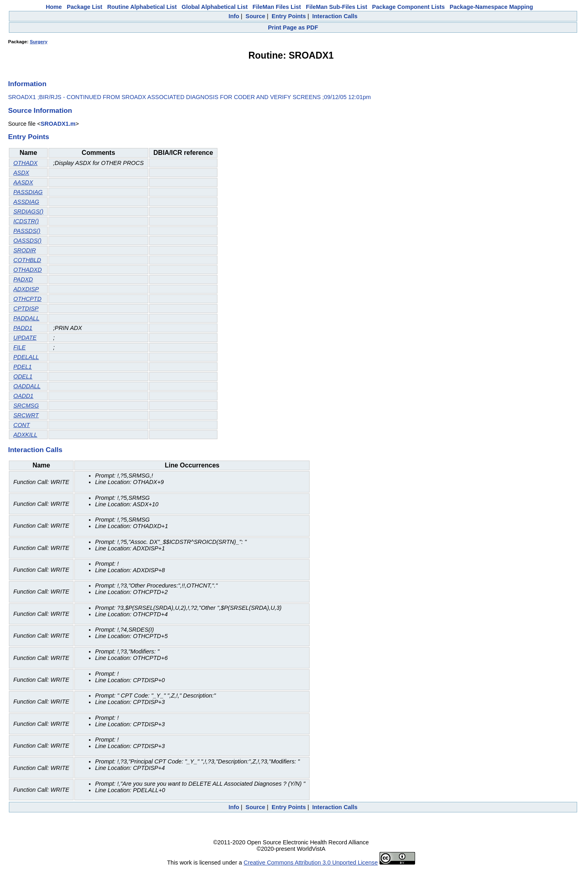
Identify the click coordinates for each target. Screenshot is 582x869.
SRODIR (24, 250)
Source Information (40, 110)
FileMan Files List (277, 7)
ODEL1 (22, 376)
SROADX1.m (57, 124)
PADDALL (26, 318)
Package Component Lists (408, 7)
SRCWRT (26, 415)
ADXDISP (26, 289)
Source (256, 16)
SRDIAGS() (28, 211)
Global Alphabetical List (214, 7)
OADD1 (23, 396)
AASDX (23, 182)
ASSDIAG (26, 202)
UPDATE (24, 337)
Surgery (39, 41)
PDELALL (26, 357)
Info (233, 16)
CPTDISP (25, 308)
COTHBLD (27, 260)
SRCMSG (26, 405)
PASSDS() (26, 231)
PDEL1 (22, 367)
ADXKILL (25, 434)
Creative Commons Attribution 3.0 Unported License (311, 862)
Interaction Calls (335, 16)
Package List (84, 7)
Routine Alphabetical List (142, 7)
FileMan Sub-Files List (336, 7)
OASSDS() (27, 240)
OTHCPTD (27, 299)
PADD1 (22, 328)
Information (27, 84)
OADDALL (26, 386)
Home (54, 7)
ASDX (21, 172)
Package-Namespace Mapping (491, 7)
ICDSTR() (26, 221)
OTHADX (25, 163)
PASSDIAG (28, 192)
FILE (19, 347)
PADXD (23, 279)
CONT (21, 425)
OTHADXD (27, 269)
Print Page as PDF (293, 27)
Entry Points (289, 16)
